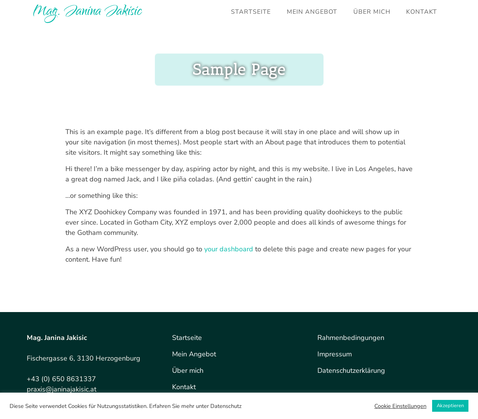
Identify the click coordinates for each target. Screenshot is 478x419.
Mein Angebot (312, 12)
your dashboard (228, 249)
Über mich (371, 12)
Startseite (251, 12)
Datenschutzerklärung (351, 370)
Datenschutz (226, 406)
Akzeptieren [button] (450, 405)
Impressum (334, 354)
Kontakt (421, 12)
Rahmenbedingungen (350, 337)
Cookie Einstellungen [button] (400, 406)
